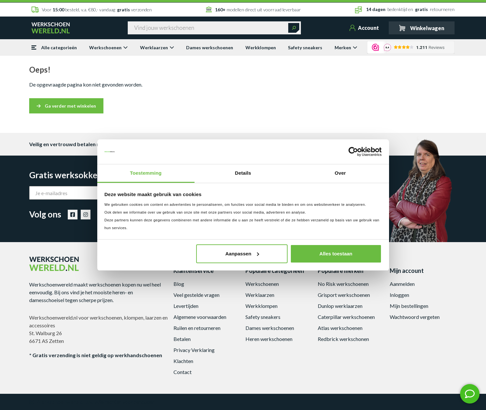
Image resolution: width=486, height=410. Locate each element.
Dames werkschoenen (209, 47)
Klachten (183, 361)
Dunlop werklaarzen (340, 306)
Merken (346, 47)
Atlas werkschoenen (340, 328)
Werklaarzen (157, 47)
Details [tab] (243, 173)
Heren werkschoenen (268, 339)
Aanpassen (242, 253)
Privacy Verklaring (194, 350)
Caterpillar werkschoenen (346, 317)
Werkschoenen (108, 47)
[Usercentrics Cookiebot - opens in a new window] (353, 152)
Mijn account (407, 270)
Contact (182, 372)
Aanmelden (402, 284)
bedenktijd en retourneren (405, 9)
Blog (178, 284)
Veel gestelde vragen (196, 295)
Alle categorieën (54, 47)
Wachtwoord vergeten (415, 317)
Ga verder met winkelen (66, 106)
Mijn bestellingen (409, 306)
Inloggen (399, 295)
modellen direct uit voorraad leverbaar (253, 9)
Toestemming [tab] (146, 173)
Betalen (182, 339)
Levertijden (185, 306)
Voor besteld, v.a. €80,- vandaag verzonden (91, 9)
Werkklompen (260, 47)
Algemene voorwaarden (199, 317)
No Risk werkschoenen (343, 284)
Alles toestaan (335, 253)
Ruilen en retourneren (196, 328)
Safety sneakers (305, 47)
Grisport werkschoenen (344, 295)
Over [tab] (340, 173)
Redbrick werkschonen (343, 339)
